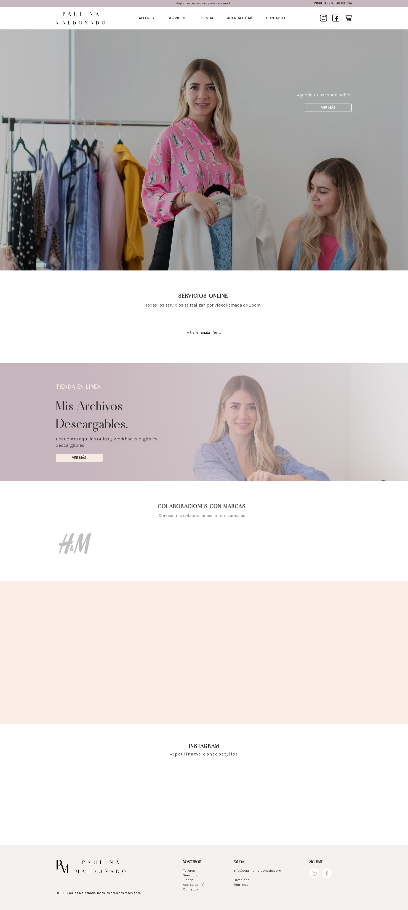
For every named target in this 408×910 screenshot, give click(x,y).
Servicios (177, 18)
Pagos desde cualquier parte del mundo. (204, 3)
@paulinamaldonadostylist (204, 754)
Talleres (145, 18)
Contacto (275, 18)
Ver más (327, 107)
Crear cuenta (341, 3)
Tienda (206, 18)
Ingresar (321, 3)
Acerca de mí (239, 18)
